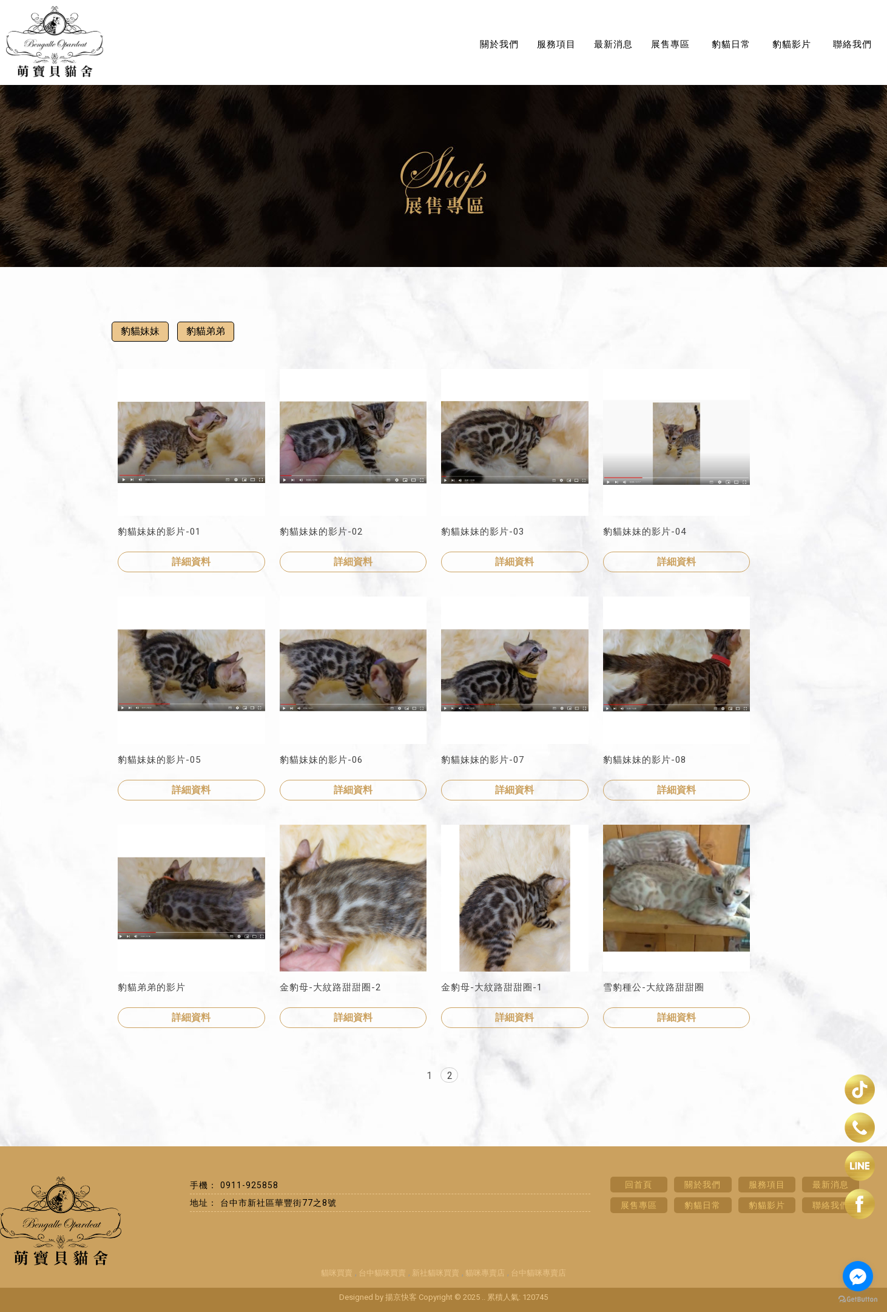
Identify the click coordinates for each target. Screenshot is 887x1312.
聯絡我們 (852, 44)
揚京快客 (401, 1297)
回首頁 (638, 1184)
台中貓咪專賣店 (538, 1272)
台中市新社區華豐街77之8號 (278, 1203)
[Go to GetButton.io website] (857, 1300)
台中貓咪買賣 (382, 1272)
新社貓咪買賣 (435, 1272)
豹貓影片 (791, 44)
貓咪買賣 (336, 1272)
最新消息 (613, 44)
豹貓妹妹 (140, 331)
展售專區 (670, 44)
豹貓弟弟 (205, 331)
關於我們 (499, 44)
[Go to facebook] (858, 1276)
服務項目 (556, 44)
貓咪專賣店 (485, 1272)
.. (483, 1297)
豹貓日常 (731, 44)
